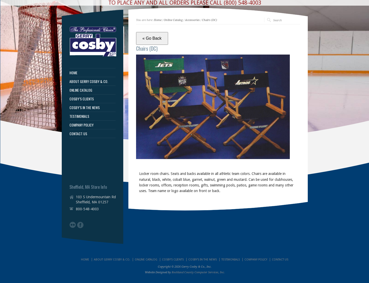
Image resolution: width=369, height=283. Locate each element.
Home (157, 20)
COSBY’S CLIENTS (81, 99)
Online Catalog (173, 20)
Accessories (192, 20)
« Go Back (152, 38)
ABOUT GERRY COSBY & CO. (88, 81)
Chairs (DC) (209, 20)
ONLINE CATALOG (80, 90)
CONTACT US (78, 133)
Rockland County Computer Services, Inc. (198, 272)
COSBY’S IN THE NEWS (84, 107)
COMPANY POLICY (81, 125)
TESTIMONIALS (79, 116)
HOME (73, 73)
